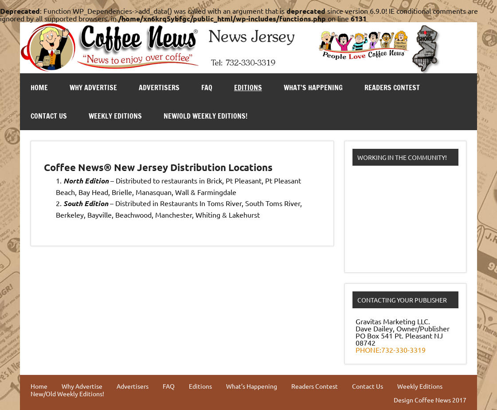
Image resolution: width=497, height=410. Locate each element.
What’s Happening (313, 87)
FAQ (206, 87)
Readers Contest (392, 87)
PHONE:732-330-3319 (391, 349)
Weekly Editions (115, 116)
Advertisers (159, 87)
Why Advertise (93, 87)
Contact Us (49, 116)
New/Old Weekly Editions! (205, 116)
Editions (248, 87)
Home (39, 87)
